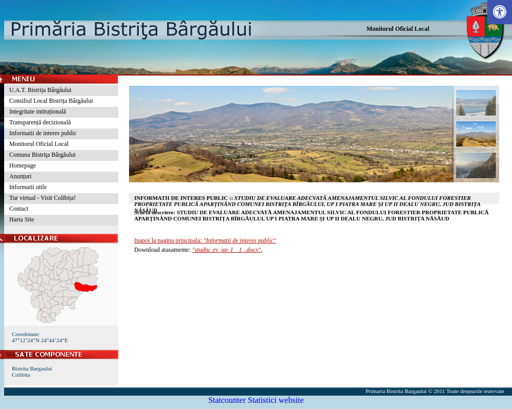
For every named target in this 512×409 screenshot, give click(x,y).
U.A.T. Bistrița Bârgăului (40, 90)
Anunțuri (20, 176)
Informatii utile (28, 187)
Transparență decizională (40, 122)
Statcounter (227, 400)
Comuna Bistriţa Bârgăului (42, 154)
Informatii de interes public (43, 133)
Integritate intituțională (37, 111)
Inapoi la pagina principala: (205, 240)
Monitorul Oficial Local (398, 28)
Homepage (22, 165)
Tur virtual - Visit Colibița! (42, 197)
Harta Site (21, 219)
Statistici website (276, 400)
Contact (18, 208)
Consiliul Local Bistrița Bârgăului (51, 100)
